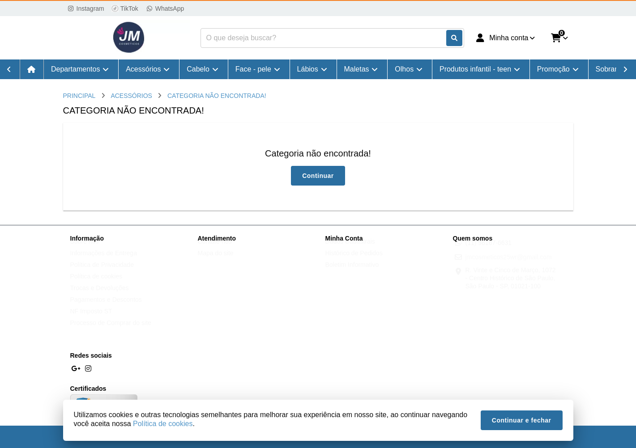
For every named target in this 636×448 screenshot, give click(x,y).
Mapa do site (216, 261)
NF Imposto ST (91, 319)
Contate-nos (215, 250)
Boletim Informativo (352, 273)
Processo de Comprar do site (110, 331)
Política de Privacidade (102, 273)
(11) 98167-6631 (488, 251)
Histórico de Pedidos (354, 261)
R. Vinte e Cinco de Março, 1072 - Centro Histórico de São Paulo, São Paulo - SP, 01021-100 (510, 286)
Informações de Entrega (103, 261)
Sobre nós (84, 250)
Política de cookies (96, 284)
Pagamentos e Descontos (106, 308)
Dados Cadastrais (350, 250)
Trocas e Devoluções (99, 296)
